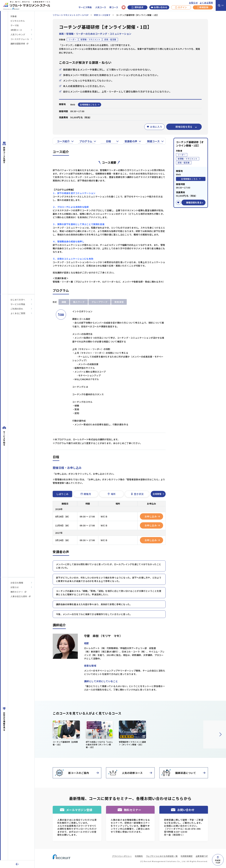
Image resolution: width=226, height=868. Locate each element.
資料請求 (137, 7)
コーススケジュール (20, 39)
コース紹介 (63, 141)
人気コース (100, 7)
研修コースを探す (102, 15)
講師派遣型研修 (19, 43)
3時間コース (16, 29)
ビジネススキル (18, 20)
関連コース (153, 141)
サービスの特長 (18, 304)
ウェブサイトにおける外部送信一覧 (162, 856)
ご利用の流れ (17, 308)
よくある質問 (206, 2)
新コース (113, 7)
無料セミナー (18, 591)
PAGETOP (218, 861)
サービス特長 (85, 7)
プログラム (85, 141)
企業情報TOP (202, 856)
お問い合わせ (159, 7)
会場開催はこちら (89, 104)
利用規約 (139, 856)
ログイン (181, 7)
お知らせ (193, 2)
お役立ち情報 (17, 582)
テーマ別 (15, 25)
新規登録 (202, 7)
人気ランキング (18, 34)
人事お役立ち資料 (21, 596)
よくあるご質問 (18, 313)
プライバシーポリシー (122, 856)
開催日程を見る (183, 126)
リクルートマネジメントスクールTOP (70, 15)
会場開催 (158, 493)
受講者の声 (131, 141)
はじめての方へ (18, 299)
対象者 (14, 16)
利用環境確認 (187, 856)
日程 (108, 141)
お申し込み (152, 516)
